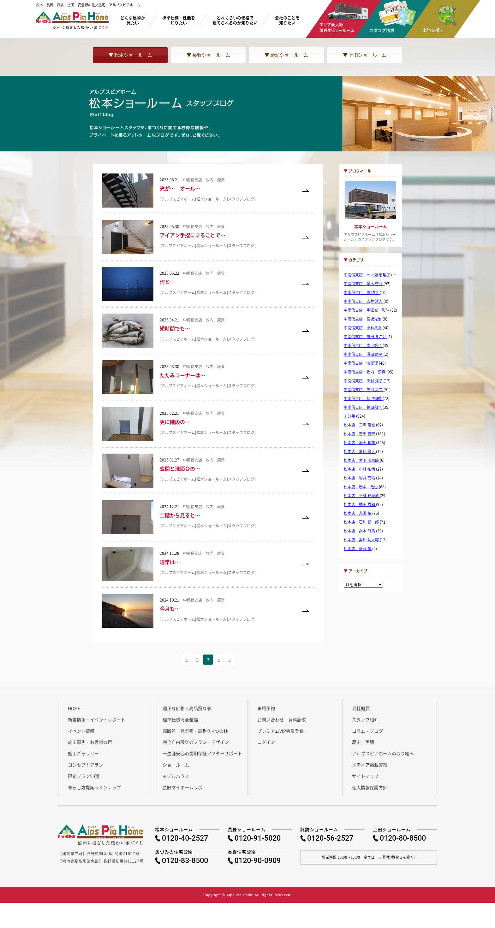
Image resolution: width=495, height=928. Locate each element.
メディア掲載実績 (369, 764)
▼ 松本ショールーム (130, 54)
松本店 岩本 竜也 (361, 487)
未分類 (350, 416)
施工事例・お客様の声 (90, 742)
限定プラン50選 (83, 776)
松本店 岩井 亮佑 (360, 478)
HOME (74, 708)
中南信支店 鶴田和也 (363, 407)
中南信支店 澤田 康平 (364, 354)
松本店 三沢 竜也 (360, 425)
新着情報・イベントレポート (96, 719)
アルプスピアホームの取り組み (383, 753)
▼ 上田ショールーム (364, 54)
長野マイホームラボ (182, 787)
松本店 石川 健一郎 (362, 522)
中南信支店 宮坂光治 (363, 319)
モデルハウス (176, 776)
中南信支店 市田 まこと (365, 336)
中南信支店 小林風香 (363, 328)
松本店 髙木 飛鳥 (360, 531)
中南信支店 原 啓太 (362, 292)
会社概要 (361, 708)
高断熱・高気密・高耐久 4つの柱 (195, 731)
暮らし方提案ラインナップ (94, 787)
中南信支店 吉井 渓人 (364, 301)
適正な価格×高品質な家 (187, 708)
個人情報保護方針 (369, 787)
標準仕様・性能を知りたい (178, 20)
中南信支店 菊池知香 (363, 398)
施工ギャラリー (83, 753)
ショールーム (176, 764)
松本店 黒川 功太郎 (362, 540)
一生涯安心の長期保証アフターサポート (202, 753)
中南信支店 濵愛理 (361, 363)
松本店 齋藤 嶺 (358, 548)
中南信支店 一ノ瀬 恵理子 (367, 275)
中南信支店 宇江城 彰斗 (367, 310)
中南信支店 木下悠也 (363, 345)
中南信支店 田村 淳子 (364, 381)
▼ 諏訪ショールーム (286, 54)
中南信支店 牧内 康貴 (365, 372)
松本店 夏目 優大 (360, 451)
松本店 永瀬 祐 (358, 513)
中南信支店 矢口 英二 (364, 389)
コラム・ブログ (367, 731)
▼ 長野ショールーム (208, 54)
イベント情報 (81, 731)
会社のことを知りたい (287, 20)
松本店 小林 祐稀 (360, 469)
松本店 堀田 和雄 (360, 442)
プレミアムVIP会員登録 (280, 731)
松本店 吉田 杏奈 (360, 434)
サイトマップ (365, 776)
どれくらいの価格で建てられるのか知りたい (235, 20)
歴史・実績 (363, 742)
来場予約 (266, 708)
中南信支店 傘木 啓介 (364, 283)
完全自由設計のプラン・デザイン (196, 742)
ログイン (266, 742)
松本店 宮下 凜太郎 (362, 460)
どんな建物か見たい (132, 20)
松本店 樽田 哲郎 (360, 504)
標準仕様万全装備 (180, 719)
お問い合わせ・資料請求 (281, 719)
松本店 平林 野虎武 (362, 495)
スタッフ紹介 (365, 719)
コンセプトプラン (85, 764)
